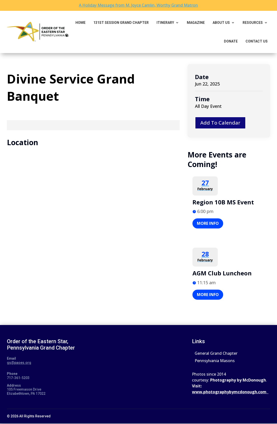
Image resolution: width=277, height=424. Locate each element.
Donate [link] (231, 41)
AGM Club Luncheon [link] (222, 273)
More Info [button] (208, 223)
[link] (37, 31)
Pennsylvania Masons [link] (215, 361)
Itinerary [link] (165, 23)
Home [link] (80, 23)
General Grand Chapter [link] (216, 354)
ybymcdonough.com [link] (247, 392)
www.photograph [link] (209, 392)
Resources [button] (253, 23)
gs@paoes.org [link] (19, 363)
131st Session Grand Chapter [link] (121, 23)
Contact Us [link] (257, 41)
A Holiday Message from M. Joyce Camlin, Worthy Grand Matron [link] (138, 5)
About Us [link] (221, 23)
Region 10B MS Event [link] (223, 202)
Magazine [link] (196, 23)
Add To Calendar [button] (220, 122)
